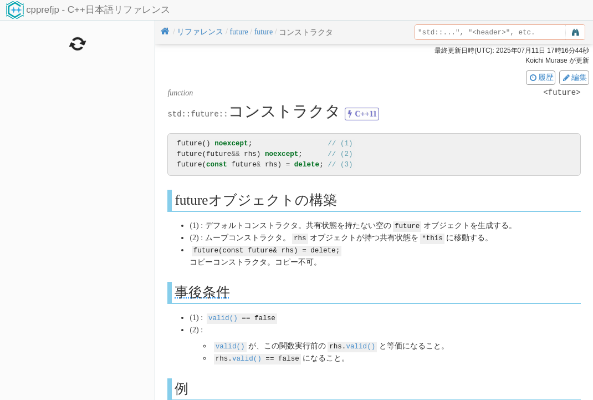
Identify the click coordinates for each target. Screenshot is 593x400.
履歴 (541, 77)
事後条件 (202, 290)
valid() (223, 316)
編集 (574, 77)
